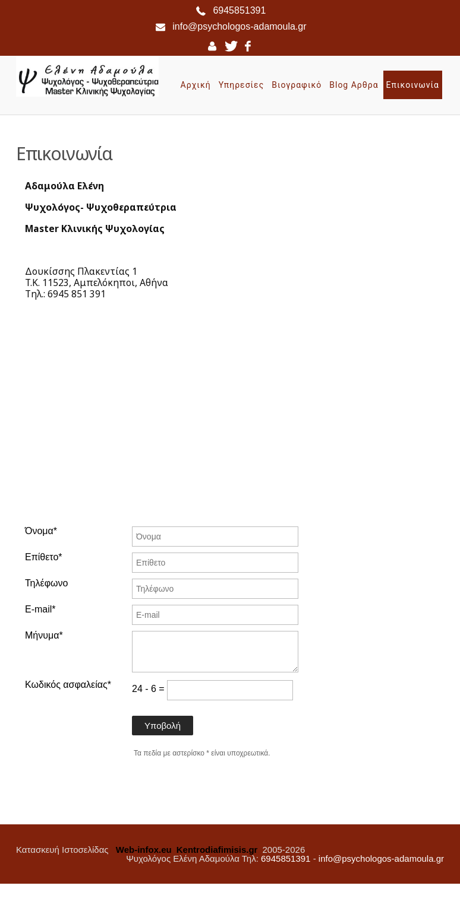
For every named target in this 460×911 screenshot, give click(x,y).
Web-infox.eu (144, 850)
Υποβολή (162, 725)
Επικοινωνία (412, 85)
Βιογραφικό (297, 85)
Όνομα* (41, 531)
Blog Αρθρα (353, 85)
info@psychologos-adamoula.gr (239, 26)
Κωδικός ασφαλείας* (68, 685)
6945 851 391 (77, 293)
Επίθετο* (43, 557)
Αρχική (196, 85)
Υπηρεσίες (241, 85)
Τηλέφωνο (46, 583)
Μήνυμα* (44, 635)
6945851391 (239, 10)
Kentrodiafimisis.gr (217, 850)
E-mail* (40, 609)
